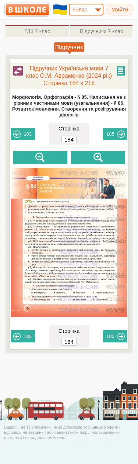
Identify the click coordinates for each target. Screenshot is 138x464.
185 (115, 134)
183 (22, 134)
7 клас (37, 31)
